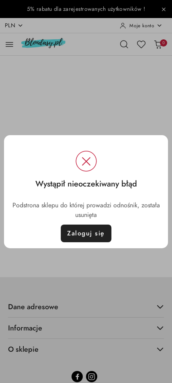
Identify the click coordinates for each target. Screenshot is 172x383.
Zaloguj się (86, 233)
